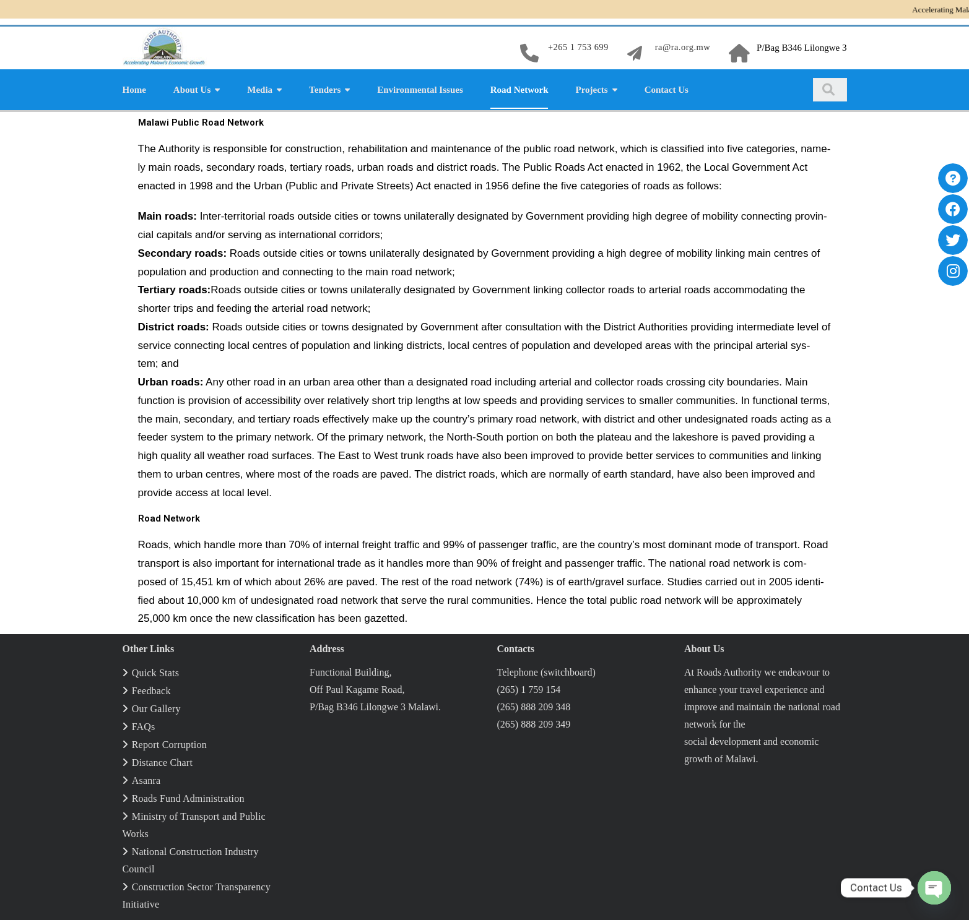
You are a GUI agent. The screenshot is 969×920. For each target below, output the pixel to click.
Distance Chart (162, 760)
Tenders (325, 88)
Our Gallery (156, 707)
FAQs (143, 725)
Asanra (146, 778)
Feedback (151, 689)
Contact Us (667, 88)
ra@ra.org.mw (681, 47)
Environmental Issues (420, 88)
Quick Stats (155, 671)
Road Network (519, 88)
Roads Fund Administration (188, 796)
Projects (591, 88)
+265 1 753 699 (575, 47)
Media (259, 88)
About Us (192, 88)
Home (134, 88)
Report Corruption (169, 742)
